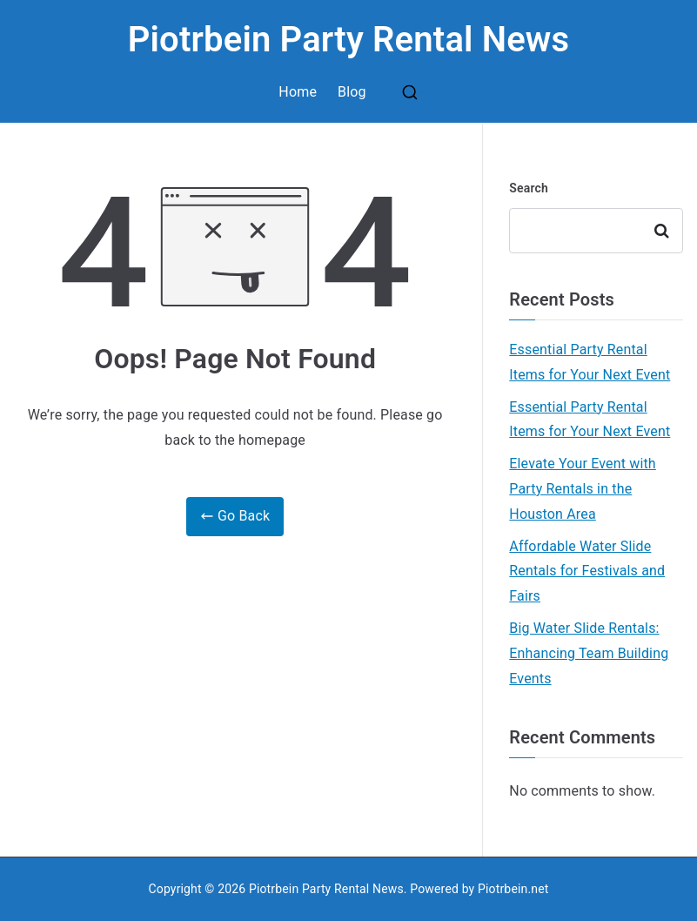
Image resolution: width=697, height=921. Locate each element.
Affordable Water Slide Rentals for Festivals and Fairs (587, 571)
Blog (352, 92)
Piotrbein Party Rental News (349, 39)
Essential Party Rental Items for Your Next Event (589, 362)
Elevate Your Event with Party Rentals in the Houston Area (582, 488)
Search (528, 188)
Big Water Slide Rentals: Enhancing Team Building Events (588, 653)
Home (297, 92)
